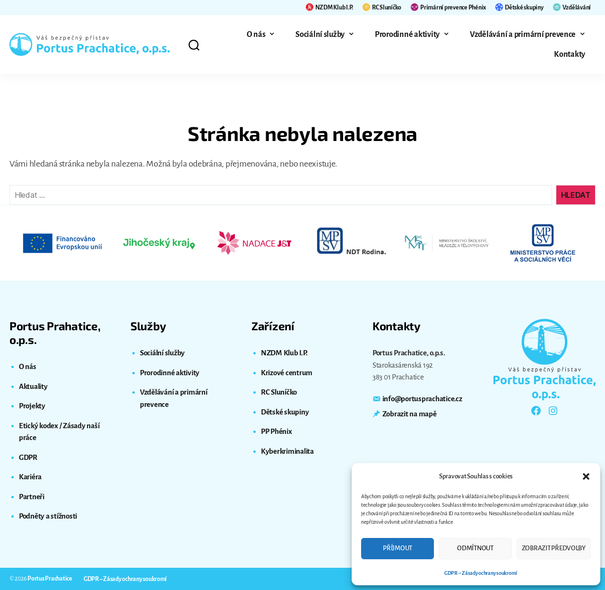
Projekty (32, 406)
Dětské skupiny (519, 7)
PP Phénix (276, 431)
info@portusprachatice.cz (422, 399)
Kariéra (30, 477)
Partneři (31, 497)
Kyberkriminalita (287, 451)
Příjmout (397, 548)
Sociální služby (320, 34)
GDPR (28, 457)
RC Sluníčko (382, 7)
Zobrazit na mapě (409, 414)
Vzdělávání (572, 7)
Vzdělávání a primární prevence (523, 34)
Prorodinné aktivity (407, 34)
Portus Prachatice (49, 578)
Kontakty (569, 54)
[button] (586, 476)
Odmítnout (475, 548)
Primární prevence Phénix (448, 7)
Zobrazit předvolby (554, 548)
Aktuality (33, 386)
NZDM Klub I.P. (329, 7)
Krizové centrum (286, 373)
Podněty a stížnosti (48, 516)
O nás (256, 34)
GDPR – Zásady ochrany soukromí (480, 573)
